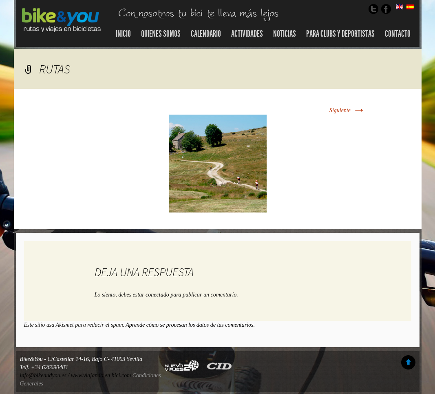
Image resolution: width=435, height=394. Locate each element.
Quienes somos (161, 34)
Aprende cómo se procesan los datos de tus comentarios (189, 325)
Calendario (206, 34)
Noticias (284, 34)
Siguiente (347, 110)
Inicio (123, 34)
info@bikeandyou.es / (45, 375)
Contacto (398, 34)
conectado (157, 295)
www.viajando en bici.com (101, 375)
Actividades (247, 34)
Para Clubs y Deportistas (340, 34)
